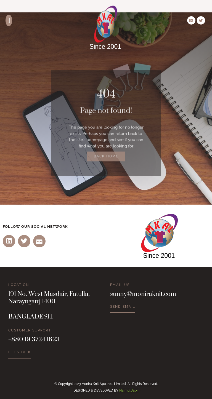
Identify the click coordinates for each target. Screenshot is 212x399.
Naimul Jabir (129, 390)
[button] (9, 20)
